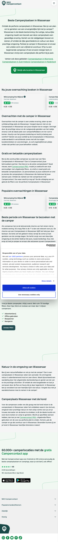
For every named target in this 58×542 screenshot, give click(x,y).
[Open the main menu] (54, 3)
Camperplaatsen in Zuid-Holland (16, 62)
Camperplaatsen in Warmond (40, 59)
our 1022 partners (16, 256)
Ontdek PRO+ (8, 328)
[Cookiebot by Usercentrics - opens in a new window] (46, 245)
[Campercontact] (13, 3)
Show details (47, 281)
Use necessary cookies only (29, 295)
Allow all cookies (29, 288)
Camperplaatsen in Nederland (43, 62)
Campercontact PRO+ (20, 166)
